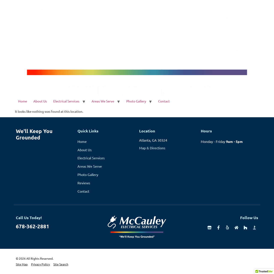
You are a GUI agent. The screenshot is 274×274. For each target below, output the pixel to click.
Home (22, 101)
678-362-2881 (32, 226)
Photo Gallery (136, 101)
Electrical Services (66, 101)
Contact (164, 101)
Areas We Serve (103, 101)
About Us (40, 101)
